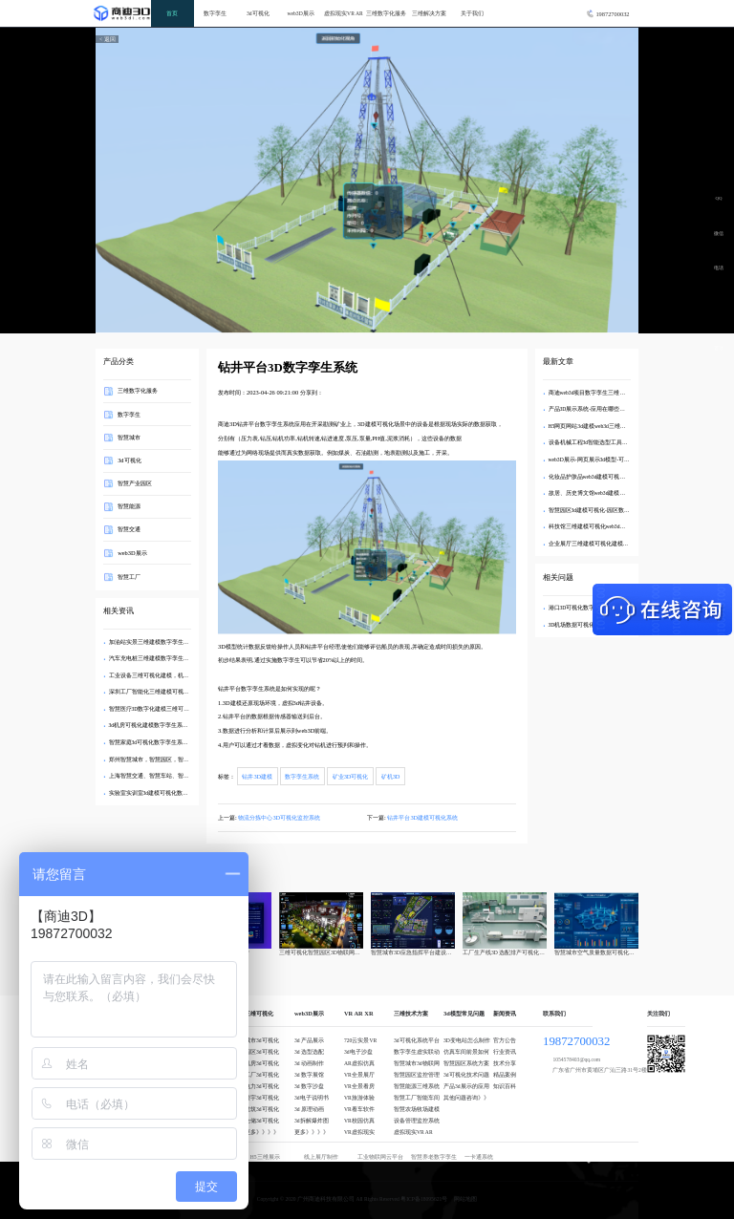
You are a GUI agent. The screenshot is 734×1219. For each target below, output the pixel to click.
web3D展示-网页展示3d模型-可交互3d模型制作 (606, 459)
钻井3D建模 (257, 776)
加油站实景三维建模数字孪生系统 (152, 642)
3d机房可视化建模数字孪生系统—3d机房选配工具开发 (177, 725)
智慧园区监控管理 (417, 1075)
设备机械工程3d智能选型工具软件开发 (597, 442)
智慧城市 (129, 436)
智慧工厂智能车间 (417, 1098)
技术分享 (504, 1063)
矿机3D (390, 776)
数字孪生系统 (302, 776)
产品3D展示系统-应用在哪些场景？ (593, 409)
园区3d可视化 (262, 1052)
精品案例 (504, 1075)
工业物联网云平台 (380, 1157)
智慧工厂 (129, 576)
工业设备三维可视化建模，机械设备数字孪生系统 (172, 675)
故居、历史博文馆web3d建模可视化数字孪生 (604, 493)
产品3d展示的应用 (466, 1086)
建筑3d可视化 (262, 1109)
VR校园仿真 (359, 1120)
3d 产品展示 (309, 1040)
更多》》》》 (262, 1132)
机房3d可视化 (262, 1063)
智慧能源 (129, 506)
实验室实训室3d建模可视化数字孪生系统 (160, 793)
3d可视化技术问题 (466, 1075)
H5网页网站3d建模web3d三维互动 (590, 426)
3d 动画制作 (309, 1063)
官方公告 (504, 1040)
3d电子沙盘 (358, 1052)
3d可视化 (258, 13)
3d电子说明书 (311, 1098)
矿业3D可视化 (351, 776)
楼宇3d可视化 (262, 1098)
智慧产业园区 (135, 483)
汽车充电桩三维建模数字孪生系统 (152, 658)
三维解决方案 (429, 13)
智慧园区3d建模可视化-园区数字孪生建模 (601, 510)
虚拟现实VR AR (343, 13)
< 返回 (107, 39)
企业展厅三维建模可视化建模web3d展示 (599, 543)
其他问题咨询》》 (466, 1098)
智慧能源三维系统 (417, 1086)
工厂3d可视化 (262, 1075)
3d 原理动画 (309, 1109)
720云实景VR (360, 1040)
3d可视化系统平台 (417, 1040)
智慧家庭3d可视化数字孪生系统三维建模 (160, 742)
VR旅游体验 (359, 1098)
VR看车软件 (359, 1109)
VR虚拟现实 (359, 1132)
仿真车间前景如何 (466, 1052)
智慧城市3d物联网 (417, 1063)
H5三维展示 (265, 1157)
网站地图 (465, 1199)
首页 (172, 13)
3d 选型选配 (309, 1052)
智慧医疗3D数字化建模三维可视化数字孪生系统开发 (175, 709)
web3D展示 (301, 13)
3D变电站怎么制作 (466, 1040)
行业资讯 (504, 1052)
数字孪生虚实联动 (417, 1052)
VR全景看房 (359, 1086)
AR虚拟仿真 (359, 1063)
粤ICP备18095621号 (423, 1199)
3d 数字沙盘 (309, 1086)
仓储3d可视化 (262, 1120)
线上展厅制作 (321, 1157)
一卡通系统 (478, 1157)
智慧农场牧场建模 (417, 1109)
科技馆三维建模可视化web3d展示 (590, 526)
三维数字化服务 (386, 13)
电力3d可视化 (262, 1086)
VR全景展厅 (359, 1075)
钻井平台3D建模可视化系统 (422, 817)
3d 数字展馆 (309, 1075)
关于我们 (472, 13)
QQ (719, 198)
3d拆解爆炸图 (311, 1120)
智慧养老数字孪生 (434, 1157)
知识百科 (504, 1086)
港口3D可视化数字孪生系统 (583, 607)
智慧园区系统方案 (466, 1063)
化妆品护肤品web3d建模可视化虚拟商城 (599, 477)
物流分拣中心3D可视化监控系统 (279, 817)
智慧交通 (129, 528)
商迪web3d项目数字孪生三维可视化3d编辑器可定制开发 (619, 393)
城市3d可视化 (262, 1040)
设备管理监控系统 (417, 1120)
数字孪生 (215, 13)
